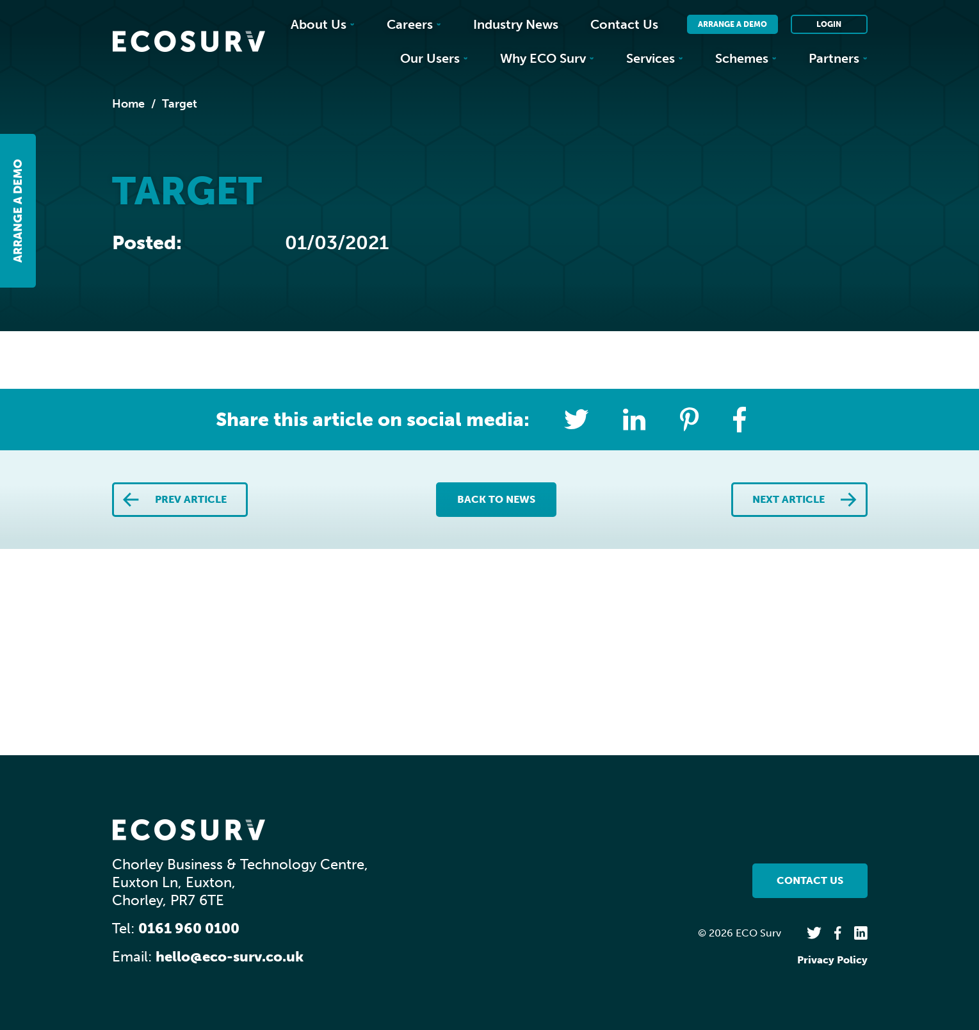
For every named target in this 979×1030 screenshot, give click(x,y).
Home (128, 104)
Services (654, 58)
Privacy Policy (832, 960)
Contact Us (624, 24)
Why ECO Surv (547, 58)
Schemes (746, 58)
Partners (838, 58)
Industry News (515, 24)
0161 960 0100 (188, 928)
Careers (414, 24)
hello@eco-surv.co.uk (229, 956)
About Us (323, 24)
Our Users (434, 58)
